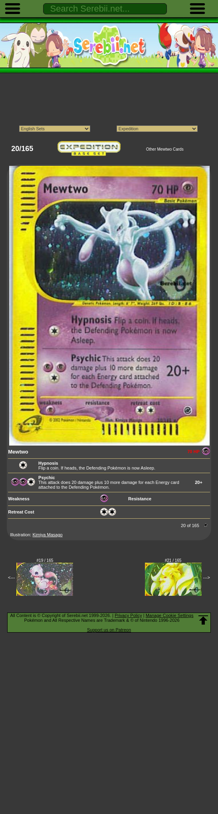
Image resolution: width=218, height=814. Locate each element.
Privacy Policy (128, 615)
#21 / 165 (173, 560)
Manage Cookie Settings (170, 615)
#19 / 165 (45, 560)
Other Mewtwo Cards (165, 149)
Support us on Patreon (109, 629)
